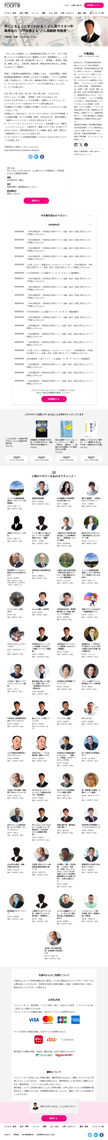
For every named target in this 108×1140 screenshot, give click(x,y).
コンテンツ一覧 (98, 13)
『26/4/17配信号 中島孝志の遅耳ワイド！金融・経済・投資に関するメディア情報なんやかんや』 (59, 280)
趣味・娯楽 (82, 13)
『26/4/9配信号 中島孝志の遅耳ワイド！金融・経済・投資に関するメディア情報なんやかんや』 (60, 327)
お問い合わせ (76, 5)
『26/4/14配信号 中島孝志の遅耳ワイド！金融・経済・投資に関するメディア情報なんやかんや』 (59, 304)
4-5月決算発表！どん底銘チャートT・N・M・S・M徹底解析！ (53, 312)
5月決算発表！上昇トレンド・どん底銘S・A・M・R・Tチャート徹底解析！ (59, 359)
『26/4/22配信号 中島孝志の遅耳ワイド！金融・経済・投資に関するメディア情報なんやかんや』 (59, 249)
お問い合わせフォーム (82, 154)
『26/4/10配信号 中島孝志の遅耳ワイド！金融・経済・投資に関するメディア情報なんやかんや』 (59, 318)
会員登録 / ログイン (93, 5)
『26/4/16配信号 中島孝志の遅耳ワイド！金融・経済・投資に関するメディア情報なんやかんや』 (59, 288)
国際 (43, 13)
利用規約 (16, 1134)
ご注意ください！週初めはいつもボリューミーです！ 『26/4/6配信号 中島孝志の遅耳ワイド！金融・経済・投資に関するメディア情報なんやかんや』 (60, 351)
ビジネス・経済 (10, 13)
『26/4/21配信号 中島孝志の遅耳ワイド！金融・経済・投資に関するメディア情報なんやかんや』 (59, 257)
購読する (36, 201)
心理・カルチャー (67, 13)
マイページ (35, 1084)
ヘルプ (66, 5)
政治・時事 (24, 13)
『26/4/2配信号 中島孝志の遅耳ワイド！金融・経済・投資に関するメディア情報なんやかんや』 (60, 374)
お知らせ (7, 1134)
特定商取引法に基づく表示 (46, 1134)
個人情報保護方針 (28, 1134)
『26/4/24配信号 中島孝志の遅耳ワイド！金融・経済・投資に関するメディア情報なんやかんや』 (59, 232)
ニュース (35, 13)
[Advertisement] (90, 172)
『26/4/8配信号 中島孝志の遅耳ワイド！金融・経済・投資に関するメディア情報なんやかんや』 (60, 335)
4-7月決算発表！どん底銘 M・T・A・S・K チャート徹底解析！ (54, 273)
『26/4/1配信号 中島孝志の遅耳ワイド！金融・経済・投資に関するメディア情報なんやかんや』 (60, 382)
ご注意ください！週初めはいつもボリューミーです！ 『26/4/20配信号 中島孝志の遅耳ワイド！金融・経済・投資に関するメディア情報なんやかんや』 (59, 266)
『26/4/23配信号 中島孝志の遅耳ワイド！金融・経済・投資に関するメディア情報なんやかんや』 (59, 241)
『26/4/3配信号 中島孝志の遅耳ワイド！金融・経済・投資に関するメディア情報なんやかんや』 (60, 365)
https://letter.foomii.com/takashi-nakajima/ (21, 150)
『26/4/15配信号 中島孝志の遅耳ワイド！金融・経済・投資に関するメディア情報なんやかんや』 (59, 296)
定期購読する (53, 399)
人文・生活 (53, 13)
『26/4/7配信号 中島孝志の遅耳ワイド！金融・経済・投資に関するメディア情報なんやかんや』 (60, 343)
